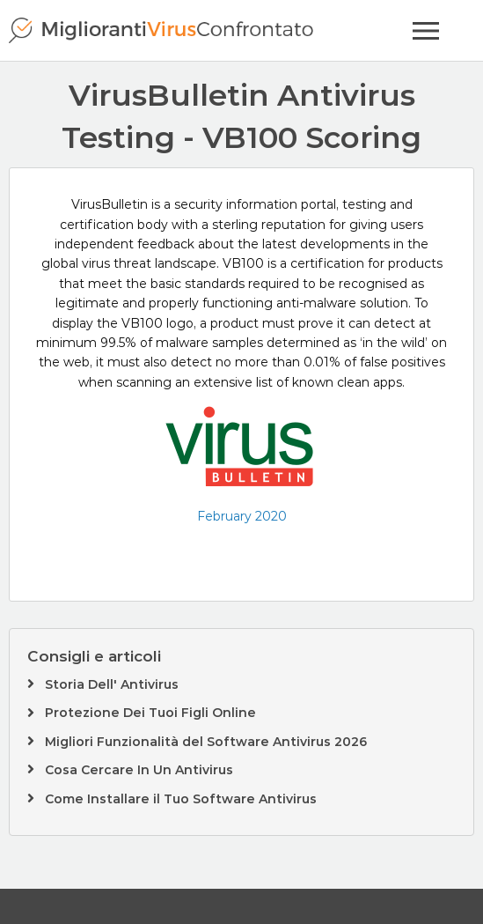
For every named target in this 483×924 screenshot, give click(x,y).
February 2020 (242, 516)
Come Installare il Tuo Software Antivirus (181, 799)
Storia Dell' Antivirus (112, 684)
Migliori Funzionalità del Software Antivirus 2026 (206, 742)
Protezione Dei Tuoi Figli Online (150, 713)
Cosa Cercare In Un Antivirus (139, 770)
